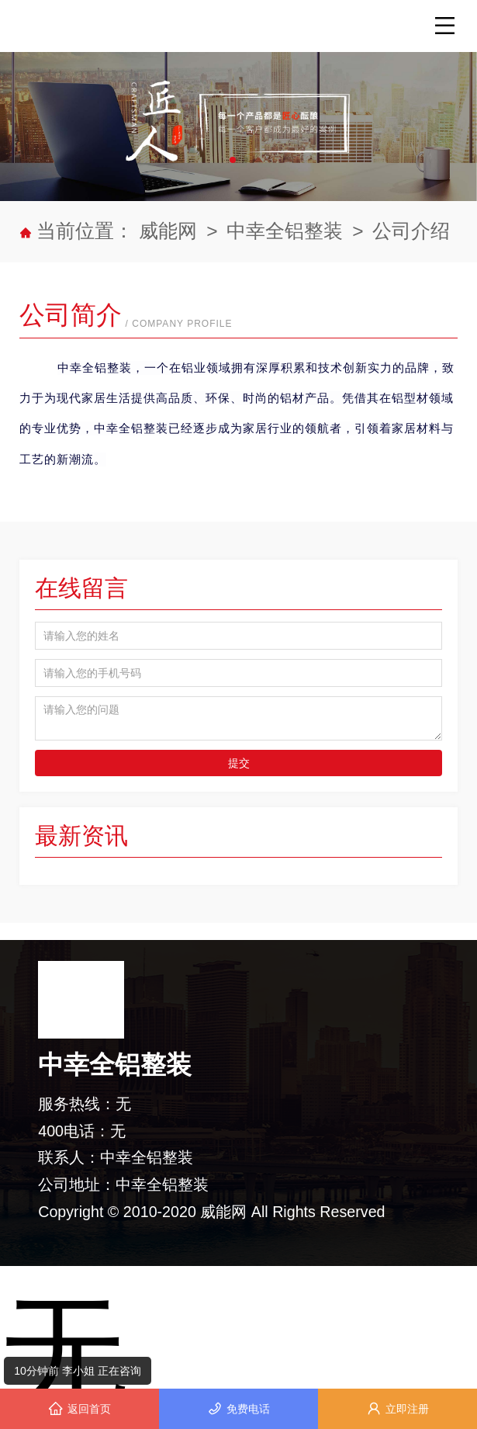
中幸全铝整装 (284, 230)
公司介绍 (411, 230)
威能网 (170, 230)
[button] (233, 160)
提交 (239, 763)
